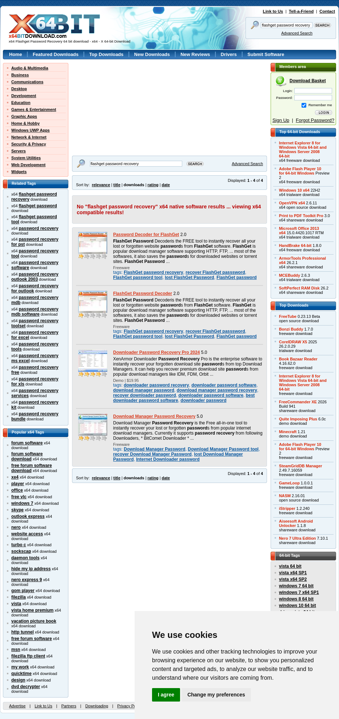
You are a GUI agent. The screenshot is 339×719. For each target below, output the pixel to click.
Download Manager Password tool (223, 449)
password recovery (39, 228)
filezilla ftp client (28, 656)
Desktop (19, 89)
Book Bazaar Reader (298, 359)
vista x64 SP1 (293, 572)
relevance (101, 185)
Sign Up (280, 120)
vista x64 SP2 (293, 579)
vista (16, 603)
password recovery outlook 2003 (35, 277)
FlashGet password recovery (153, 272)
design (18, 680)
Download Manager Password (154, 449)
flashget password (38, 205)
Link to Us (273, 11)
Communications (27, 82)
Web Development (28, 165)
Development (23, 95)
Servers (18, 151)
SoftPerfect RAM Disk (299, 288)
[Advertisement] (117, 108)
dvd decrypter (25, 686)
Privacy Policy (129, 706)
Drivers (229, 54)
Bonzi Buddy (291, 329)
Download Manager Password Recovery (154, 416)
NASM (285, 496)
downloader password (203, 400)
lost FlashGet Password (189, 277)
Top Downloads (106, 54)
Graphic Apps (24, 116)
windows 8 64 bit (296, 599)
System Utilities (26, 158)
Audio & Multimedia (29, 68)
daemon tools (25, 557)
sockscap (21, 551)
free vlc (19, 496)
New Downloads (152, 54)
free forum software (31, 638)
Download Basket (308, 80)
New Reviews (195, 54)
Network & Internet (29, 137)
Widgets (19, 171)
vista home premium (32, 610)
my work (20, 667)
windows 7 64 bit (296, 585)
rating (152, 185)
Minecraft (287, 432)
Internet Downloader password (168, 459)
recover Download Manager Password (152, 454)
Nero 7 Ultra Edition (297, 538)
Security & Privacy (28, 144)
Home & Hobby (25, 123)
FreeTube (287, 316)
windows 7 (22, 503)
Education (21, 102)
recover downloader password (144, 395)
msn (15, 649)
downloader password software (223, 385)
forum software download (27, 456)
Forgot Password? (315, 120)
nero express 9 (26, 579)
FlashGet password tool (138, 277)
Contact (327, 11)
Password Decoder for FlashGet (146, 234)
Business (20, 75)
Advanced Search (296, 33)
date (166, 185)
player (17, 483)
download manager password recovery (217, 390)
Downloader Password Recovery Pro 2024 (156, 352)
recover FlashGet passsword (215, 272)
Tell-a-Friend (301, 11)
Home (15, 54)
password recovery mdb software (35, 312)
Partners (68, 706)
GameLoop (289, 483)
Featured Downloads (56, 54)
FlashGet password (236, 277)
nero (16, 527)
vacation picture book (33, 621)
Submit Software (265, 54)
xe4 (15, 477)
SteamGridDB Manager (300, 466)
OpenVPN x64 (292, 203)
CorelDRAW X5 (293, 342)
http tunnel (22, 632)
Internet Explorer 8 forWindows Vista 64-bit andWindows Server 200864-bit (303, 149)
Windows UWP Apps (30, 130)
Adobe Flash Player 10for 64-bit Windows (300, 171)
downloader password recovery (156, 385)
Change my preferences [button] (216, 695)
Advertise (17, 706)
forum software (27, 443)
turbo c (18, 544)
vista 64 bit (290, 566)
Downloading (96, 706)
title (116, 185)
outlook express (28, 516)
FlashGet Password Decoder (142, 293)
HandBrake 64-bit (295, 245)
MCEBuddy (289, 275)
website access (27, 533)
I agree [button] (166, 695)
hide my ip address (31, 568)
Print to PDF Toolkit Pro (301, 215)
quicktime (21, 673)
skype (17, 509)
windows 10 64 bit (297, 605)
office (17, 490)
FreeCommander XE (298, 402)
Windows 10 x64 (294, 190)
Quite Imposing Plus (298, 419)
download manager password (143, 390)
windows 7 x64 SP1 (299, 592)
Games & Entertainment (33, 109)
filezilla (18, 597)
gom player (23, 590)
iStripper (287, 508)
